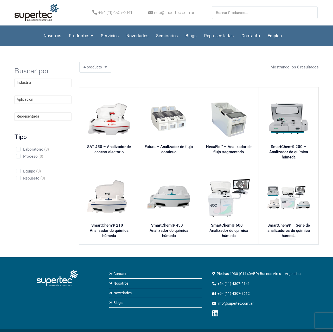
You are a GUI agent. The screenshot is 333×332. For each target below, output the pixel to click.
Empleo (275, 35)
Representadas (219, 35)
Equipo (32, 171)
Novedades (137, 35)
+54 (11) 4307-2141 (115, 12)
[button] (95, 67)
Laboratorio (36, 149)
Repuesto (34, 178)
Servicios (110, 35)
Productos (81, 35)
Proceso (33, 156)
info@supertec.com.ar (174, 12)
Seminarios (167, 35)
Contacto (250, 35)
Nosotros (52, 35)
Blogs (190, 35)
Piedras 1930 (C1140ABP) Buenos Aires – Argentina (259, 264)
